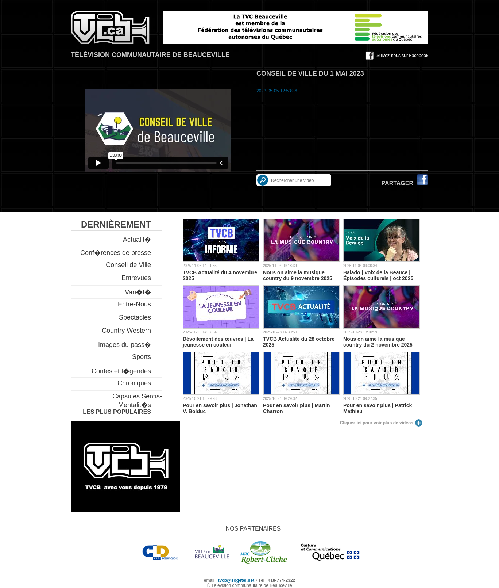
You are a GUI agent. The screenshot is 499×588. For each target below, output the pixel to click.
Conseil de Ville (128, 264)
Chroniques (134, 383)
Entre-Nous (134, 304)
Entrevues (136, 278)
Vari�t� (138, 292)
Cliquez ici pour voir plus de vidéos (376, 422)
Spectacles (135, 317)
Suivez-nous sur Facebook (402, 55)
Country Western (126, 330)
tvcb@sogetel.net (236, 580)
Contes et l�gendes (121, 371)
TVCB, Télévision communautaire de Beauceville (110, 27)
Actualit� (137, 239)
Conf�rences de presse (115, 252)
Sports (141, 356)
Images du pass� (124, 344)
